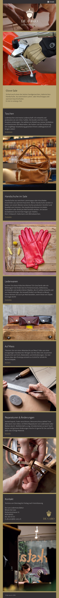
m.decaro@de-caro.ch (13, 519)
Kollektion (8, 132)
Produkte (8, 217)
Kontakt (52, 2)
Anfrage (7, 362)
